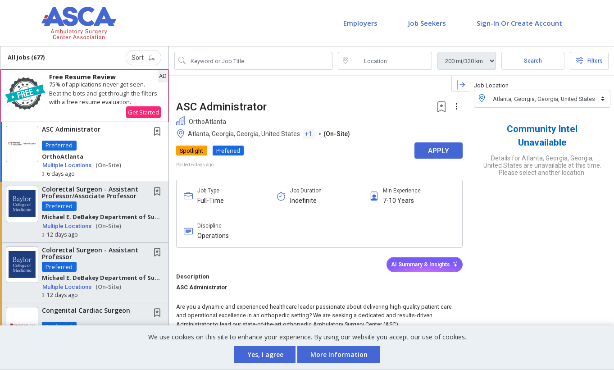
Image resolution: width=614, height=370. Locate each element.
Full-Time (210, 200)
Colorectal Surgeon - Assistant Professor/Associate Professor (90, 192)
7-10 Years (398, 200)
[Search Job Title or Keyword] (259, 61)
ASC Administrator (71, 129)
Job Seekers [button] (427, 22)
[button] (84, 95)
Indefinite (303, 200)
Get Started (143, 112)
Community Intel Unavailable (542, 135)
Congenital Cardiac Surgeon (86, 310)
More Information (339, 354)
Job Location (491, 85)
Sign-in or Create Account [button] (519, 22)
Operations (213, 235)
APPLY (438, 150)
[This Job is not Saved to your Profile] (159, 132)
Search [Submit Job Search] (533, 61)
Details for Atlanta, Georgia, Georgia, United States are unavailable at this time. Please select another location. (542, 165)
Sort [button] (143, 57)
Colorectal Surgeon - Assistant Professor (90, 253)
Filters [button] (589, 60)
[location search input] (391, 61)
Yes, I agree (265, 354)
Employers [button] (360, 22)
